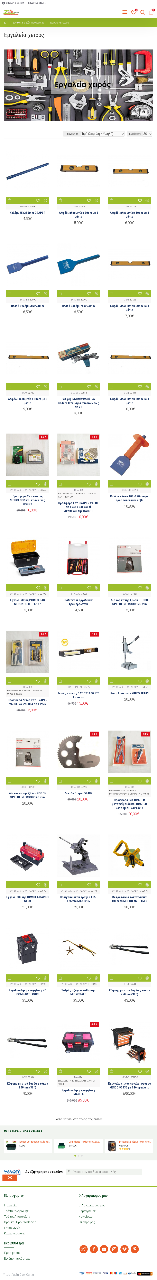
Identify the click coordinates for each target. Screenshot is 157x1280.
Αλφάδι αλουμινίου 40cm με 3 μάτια (129, 215)
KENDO (125, 1077)
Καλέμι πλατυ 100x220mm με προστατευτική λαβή (129, 498)
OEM (75, 206)
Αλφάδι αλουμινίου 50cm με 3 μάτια (129, 308)
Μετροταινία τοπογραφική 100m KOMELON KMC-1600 (129, 899)
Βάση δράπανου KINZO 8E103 (129, 693)
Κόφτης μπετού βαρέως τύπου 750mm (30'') (129, 992)
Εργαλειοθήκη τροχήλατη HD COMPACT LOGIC (27, 992)
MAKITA (78, 1077)
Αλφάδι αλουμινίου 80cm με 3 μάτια (129, 401)
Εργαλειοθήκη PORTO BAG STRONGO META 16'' (27, 602)
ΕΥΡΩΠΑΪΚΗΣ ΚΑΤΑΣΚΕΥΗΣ (24, 490)
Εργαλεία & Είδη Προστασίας (28, 22)
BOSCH (126, 594)
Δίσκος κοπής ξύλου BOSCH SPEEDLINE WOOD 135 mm (129, 602)
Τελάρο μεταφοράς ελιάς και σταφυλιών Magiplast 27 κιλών (35, 1141)
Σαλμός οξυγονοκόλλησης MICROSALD (78, 992)
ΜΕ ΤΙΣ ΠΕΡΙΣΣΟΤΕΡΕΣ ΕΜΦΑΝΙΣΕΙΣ (23, 1131)
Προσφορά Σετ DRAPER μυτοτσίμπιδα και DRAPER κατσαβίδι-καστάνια (129, 804)
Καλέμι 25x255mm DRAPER (27, 213)
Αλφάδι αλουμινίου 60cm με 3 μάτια (27, 401)
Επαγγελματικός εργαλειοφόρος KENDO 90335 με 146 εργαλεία (129, 1085)
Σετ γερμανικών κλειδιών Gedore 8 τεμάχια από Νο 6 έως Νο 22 (78, 403)
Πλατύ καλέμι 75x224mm (78, 306)
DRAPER (24, 206)
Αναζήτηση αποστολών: (44, 1172)
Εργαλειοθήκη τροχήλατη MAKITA (78, 1092)
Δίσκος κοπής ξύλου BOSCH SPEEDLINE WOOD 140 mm (27, 795)
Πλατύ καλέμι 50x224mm (27, 306)
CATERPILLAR (75, 687)
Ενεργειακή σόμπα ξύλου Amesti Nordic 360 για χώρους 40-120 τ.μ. (135, 1141)
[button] (75, 1156)
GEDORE (75, 393)
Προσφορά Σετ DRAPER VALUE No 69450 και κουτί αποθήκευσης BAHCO (78, 507)
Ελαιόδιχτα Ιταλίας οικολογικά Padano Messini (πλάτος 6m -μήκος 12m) (85, 1141)
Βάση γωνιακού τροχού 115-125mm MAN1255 (78, 899)
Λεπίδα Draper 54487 (78, 793)
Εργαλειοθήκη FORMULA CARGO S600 (27, 899)
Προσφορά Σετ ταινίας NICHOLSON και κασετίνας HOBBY (27, 500)
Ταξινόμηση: (72, 133)
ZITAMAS (75, 594)
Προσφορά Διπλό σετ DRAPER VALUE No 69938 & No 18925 (27, 702)
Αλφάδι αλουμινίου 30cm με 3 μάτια (78, 215)
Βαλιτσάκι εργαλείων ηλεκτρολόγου (78, 602)
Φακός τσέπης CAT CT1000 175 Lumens (78, 695)
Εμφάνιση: (135, 133)
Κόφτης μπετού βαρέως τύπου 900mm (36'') (27, 1085)
